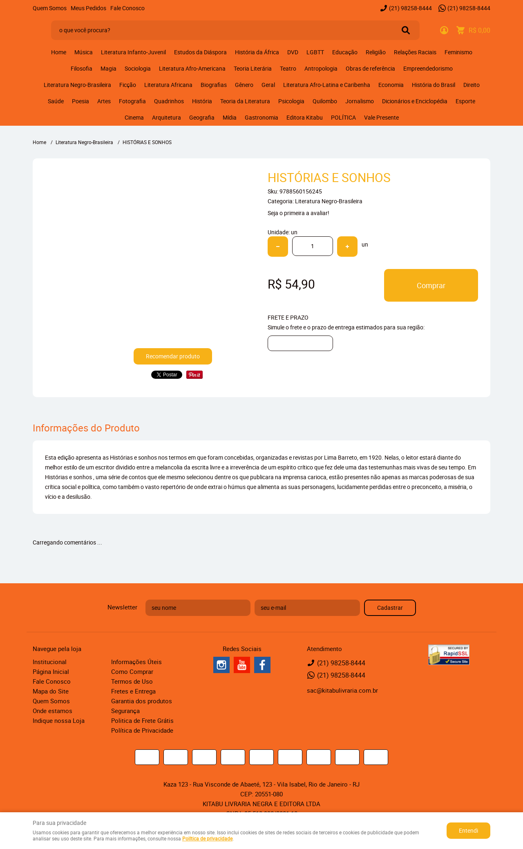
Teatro (288, 68)
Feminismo (458, 52)
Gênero (244, 85)
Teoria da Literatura (245, 101)
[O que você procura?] (406, 30)
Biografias (214, 85)
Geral (268, 85)
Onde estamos (52, 711)
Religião (376, 52)
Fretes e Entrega (133, 691)
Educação (345, 52)
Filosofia (81, 68)
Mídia (230, 117)
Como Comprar (132, 671)
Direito (471, 85)
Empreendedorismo (428, 68)
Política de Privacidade (142, 730)
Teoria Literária (253, 68)
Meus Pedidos (88, 8)
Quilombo (325, 101)
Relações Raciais (415, 52)
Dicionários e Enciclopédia (414, 101)
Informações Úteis (136, 662)
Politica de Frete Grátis (142, 720)
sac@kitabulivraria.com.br (342, 690)
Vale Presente (381, 117)
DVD (292, 52)
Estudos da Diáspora (200, 52)
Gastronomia (261, 117)
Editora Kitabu (304, 117)
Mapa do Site (51, 691)
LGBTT (315, 52)
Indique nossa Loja (59, 720)
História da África (257, 52)
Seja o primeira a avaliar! (298, 213)
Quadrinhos (169, 101)
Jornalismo (359, 101)
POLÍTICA (343, 117)
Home (58, 52)
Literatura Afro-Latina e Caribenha (326, 85)
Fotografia (132, 101)
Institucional (50, 662)
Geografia (202, 117)
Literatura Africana (168, 85)
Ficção (127, 85)
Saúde (56, 101)
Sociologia (138, 68)
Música (83, 52)
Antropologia (320, 68)
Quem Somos (50, 8)
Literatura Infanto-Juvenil (133, 52)
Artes (104, 101)
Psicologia (291, 101)
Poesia (80, 101)
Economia (391, 85)
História (202, 101)
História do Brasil (433, 85)
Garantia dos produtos (141, 701)
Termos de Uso (132, 681)
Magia (108, 68)
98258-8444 (410, 8)
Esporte (465, 101)
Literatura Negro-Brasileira (77, 85)
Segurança (125, 711)
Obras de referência (370, 68)
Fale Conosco (127, 8)
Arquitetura (166, 117)
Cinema (134, 117)
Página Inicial (51, 671)
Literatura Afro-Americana (192, 68)
